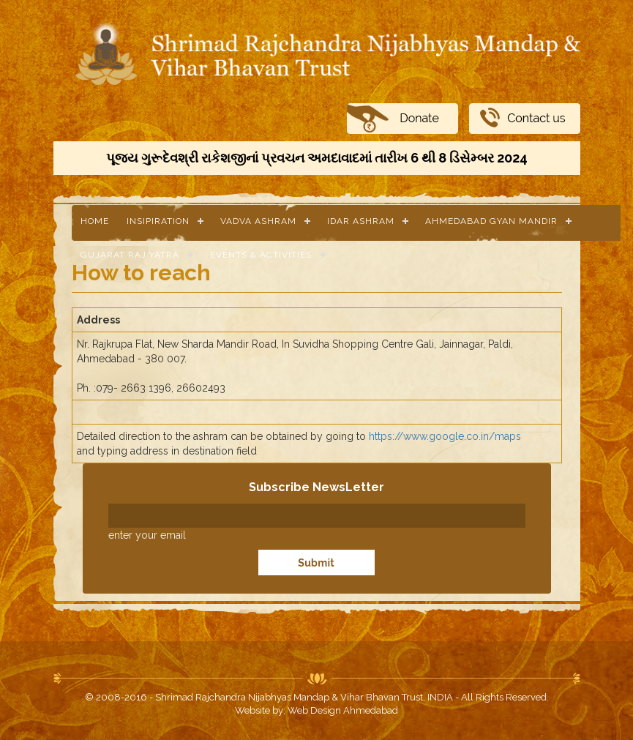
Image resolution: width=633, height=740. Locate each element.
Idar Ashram (360, 221)
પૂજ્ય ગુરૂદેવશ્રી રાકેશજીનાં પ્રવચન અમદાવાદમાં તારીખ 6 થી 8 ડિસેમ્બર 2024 (317, 157)
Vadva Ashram (258, 221)
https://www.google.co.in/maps (445, 436)
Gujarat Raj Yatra (129, 255)
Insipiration (158, 221)
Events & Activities (261, 255)
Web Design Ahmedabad (343, 710)
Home (94, 221)
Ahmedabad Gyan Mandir (491, 221)
